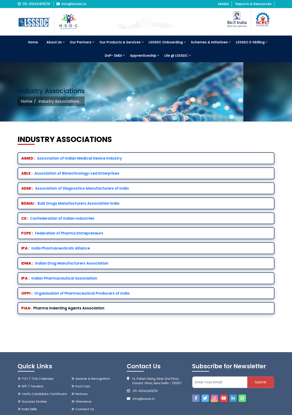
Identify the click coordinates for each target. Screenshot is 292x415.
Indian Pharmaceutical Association (59, 278)
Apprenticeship (143, 55)
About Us (54, 42)
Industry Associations (59, 101)
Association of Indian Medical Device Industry (71, 158)
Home (33, 42)
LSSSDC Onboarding (166, 42)
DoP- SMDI (113, 55)
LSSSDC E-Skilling (250, 42)
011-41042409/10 (34, 3)
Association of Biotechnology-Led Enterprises (70, 173)
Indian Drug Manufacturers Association (64, 263)
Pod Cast (82, 411)
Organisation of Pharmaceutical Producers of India (75, 293)
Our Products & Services (120, 42)
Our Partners (80, 42)
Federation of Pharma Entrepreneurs (62, 233)
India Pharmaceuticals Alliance (55, 248)
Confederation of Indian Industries (57, 218)
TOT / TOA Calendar (37, 404)
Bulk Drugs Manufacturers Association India (70, 203)
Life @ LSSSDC (176, 55)
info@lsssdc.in (71, 3)
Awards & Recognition (92, 404)
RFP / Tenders (32, 411)
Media (223, 3)
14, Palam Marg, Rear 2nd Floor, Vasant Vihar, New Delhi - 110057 (154, 406)
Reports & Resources (253, 3)
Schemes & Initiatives (209, 42)
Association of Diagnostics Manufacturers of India (75, 188)
